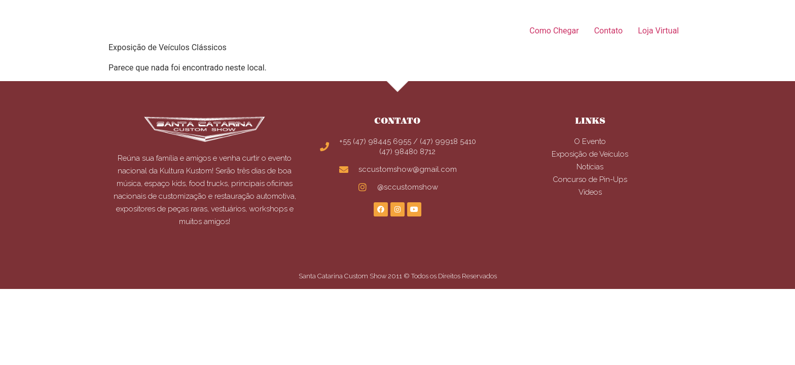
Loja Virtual (658, 30)
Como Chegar (554, 30)
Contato (608, 30)
